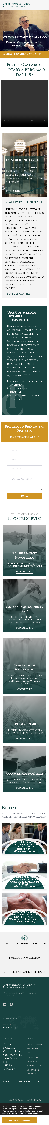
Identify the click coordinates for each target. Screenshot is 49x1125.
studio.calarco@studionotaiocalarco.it (25, 1081)
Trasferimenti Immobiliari (34, 1046)
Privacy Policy (15, 1100)
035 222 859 (9, 1027)
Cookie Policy (33, 1100)
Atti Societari (34, 1065)
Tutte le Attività (18, 294)
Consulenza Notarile (33, 1072)
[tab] (24, 294)
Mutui (30, 1052)
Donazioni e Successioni (33, 1059)
